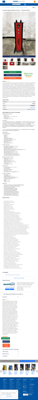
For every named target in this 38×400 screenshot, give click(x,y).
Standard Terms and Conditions (19, 278)
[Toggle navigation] (4, 2)
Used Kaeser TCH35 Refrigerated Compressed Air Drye (5, 372)
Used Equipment (7, 7)
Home (3, 7)
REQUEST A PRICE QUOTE (12, 75)
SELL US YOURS (12, 78)
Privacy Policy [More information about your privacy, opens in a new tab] (9, 394)
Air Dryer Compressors (19, 7)
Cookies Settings (9, 396)
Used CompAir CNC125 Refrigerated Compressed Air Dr (10, 373)
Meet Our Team (5, 383)
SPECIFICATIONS (5, 351)
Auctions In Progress (11, 389)
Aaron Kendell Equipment (31, 387)
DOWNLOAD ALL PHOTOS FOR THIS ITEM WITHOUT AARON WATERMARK (19, 56)
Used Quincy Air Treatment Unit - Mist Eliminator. (16, 372)
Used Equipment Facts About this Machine (10, 349)
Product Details (6, 353)
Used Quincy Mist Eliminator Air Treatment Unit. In (22, 372)
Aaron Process (31, 390)
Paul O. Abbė (31, 389)
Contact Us (4, 388)
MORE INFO (7, 289)
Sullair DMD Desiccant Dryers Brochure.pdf (12, 274)
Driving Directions (25, 391)
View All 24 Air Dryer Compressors (27, 361)
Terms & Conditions (4, 385)
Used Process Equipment (11, 382)
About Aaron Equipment (4, 382)
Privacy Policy (5, 386)
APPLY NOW (12, 289)
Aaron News (4, 387)
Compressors (13, 7)
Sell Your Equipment (12, 387)
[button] (4, 35)
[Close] (17, 391)
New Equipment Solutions (12, 386)
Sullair (34, 101)
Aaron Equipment (31, 385)
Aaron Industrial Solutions (31, 394)
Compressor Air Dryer (31, 109)
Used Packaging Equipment (12, 384)
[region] (9, 394)
